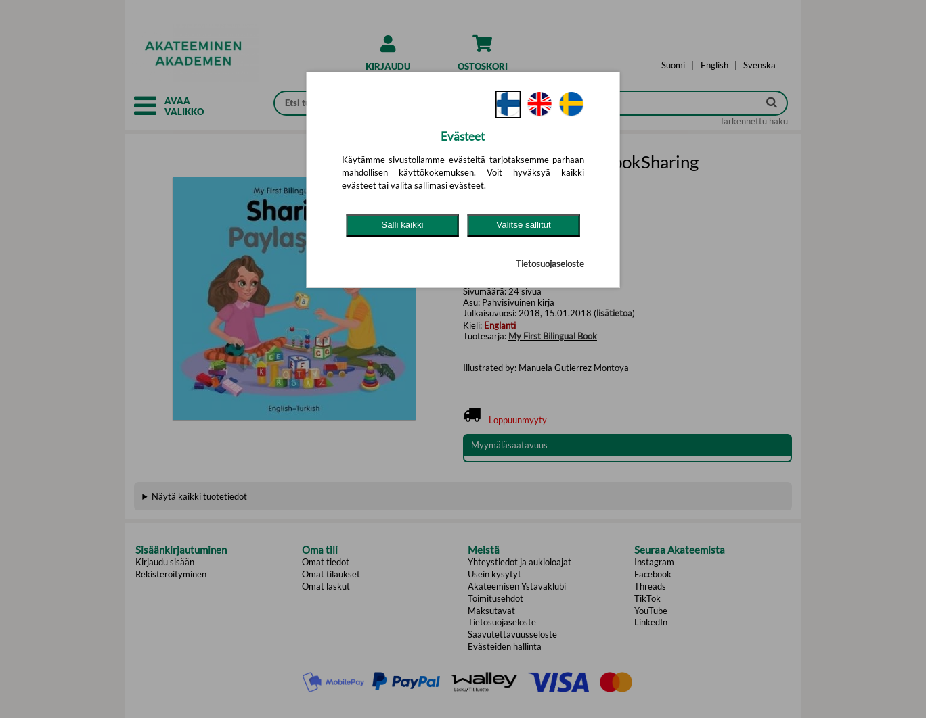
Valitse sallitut (523, 225)
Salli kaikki (402, 225)
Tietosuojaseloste (550, 263)
